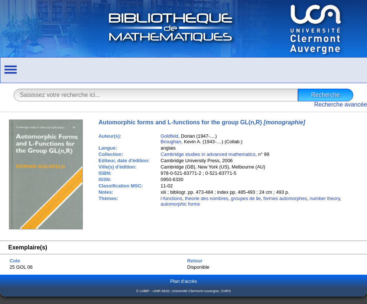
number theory (325, 198)
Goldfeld (169, 136)
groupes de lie (246, 198)
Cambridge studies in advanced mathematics (207, 154)
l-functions (171, 198)
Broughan (170, 141)
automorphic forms (180, 204)
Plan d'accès (183, 281)
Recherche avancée (340, 104)
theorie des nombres (206, 198)
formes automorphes (285, 198)
